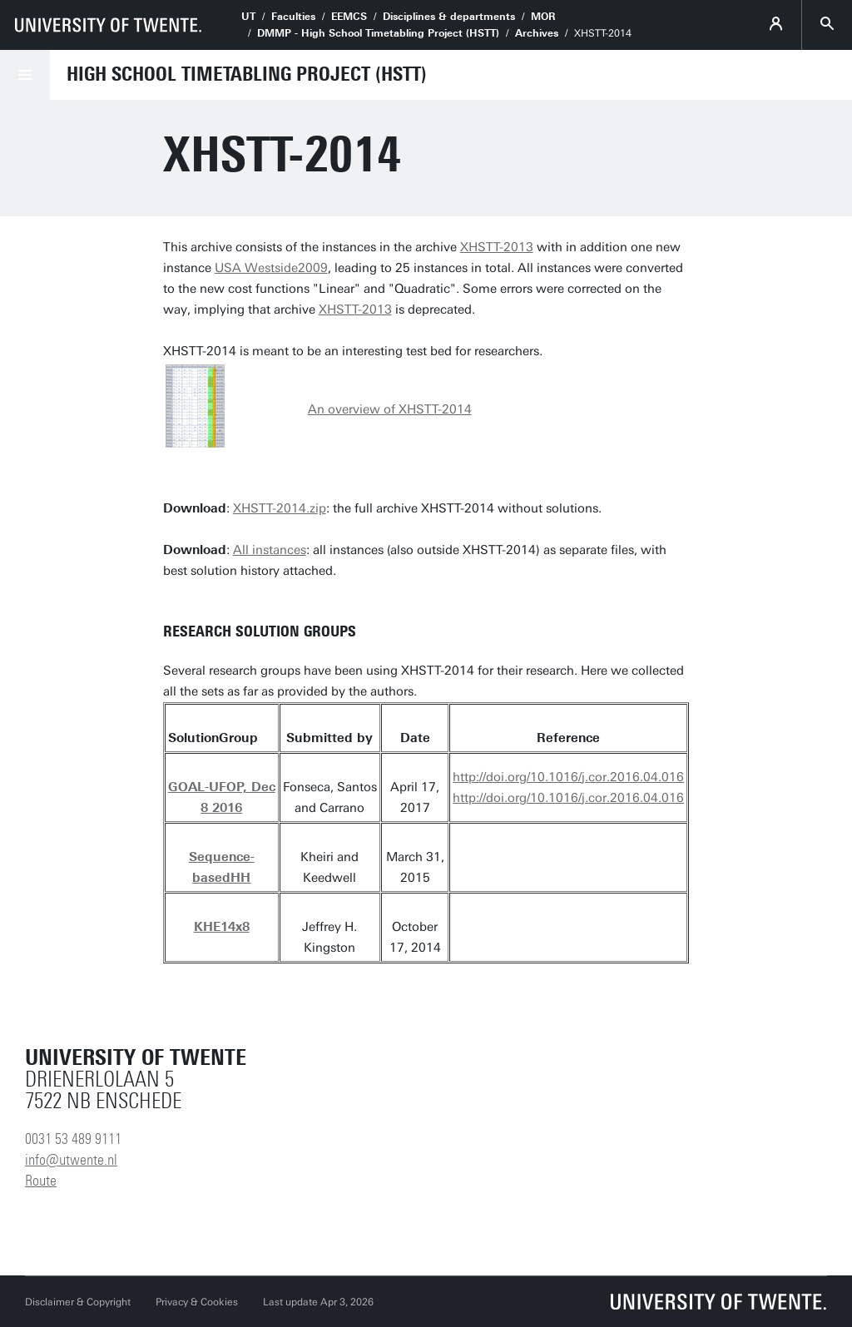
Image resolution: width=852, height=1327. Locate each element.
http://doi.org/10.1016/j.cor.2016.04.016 (568, 777)
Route (41, 1180)
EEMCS (349, 16)
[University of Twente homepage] (108, 25)
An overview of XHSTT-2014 (390, 409)
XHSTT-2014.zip (279, 508)
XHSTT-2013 (496, 247)
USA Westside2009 (271, 267)
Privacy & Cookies (197, 1302)
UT (248, 16)
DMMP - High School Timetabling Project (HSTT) (378, 33)
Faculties (293, 16)
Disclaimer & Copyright (78, 1302)
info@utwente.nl (71, 1160)
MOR (543, 16)
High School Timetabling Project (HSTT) (247, 74)
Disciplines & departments (449, 16)
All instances (269, 549)
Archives (536, 33)
